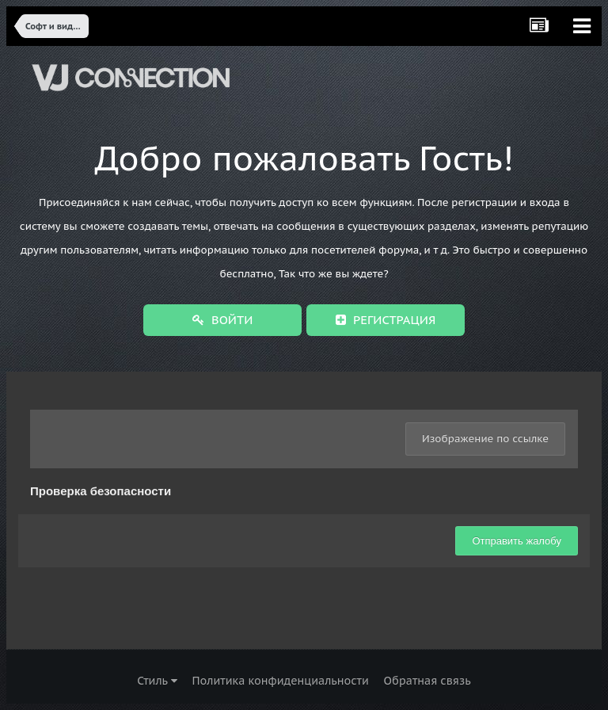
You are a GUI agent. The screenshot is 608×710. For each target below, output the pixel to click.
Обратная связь (427, 681)
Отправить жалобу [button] (516, 541)
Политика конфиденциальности (280, 681)
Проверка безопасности (100, 491)
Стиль (157, 681)
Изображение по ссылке (485, 438)
